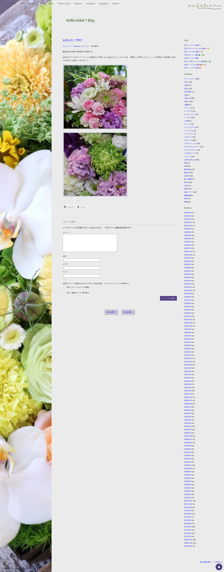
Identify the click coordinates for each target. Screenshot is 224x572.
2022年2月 (188, 352)
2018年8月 (188, 475)
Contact (115, 4)
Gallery (32, 4)
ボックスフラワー (190, 150)
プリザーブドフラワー (192, 147)
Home (13, 4)
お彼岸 (186, 85)
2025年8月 (188, 232)
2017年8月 (188, 514)
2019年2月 (188, 465)
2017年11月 (188, 504)
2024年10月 (188, 255)
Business (79, 4)
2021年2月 (188, 391)
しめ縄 (186, 121)
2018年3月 (188, 491)
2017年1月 (188, 536)
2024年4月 (188, 274)
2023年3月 (188, 313)
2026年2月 (188, 216)
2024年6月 (188, 268)
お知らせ (77, 46)
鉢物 (185, 202)
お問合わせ (218, 562)
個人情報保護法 (205, 562)
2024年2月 (188, 281)
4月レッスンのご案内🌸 (192, 45)
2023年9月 (188, 293)
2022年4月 (188, 345)
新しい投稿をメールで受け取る (78, 296)
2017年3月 (188, 530)
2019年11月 (188, 439)
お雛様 (186, 105)
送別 (185, 198)
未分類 (186, 176)
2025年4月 (188, 242)
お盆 (185, 95)
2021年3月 (188, 387)
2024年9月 (188, 258)
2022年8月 (188, 332)
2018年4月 (188, 488)
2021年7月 (188, 374)
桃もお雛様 (188, 179)
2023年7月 (188, 300)
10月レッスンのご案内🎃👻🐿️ (195, 64)
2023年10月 (188, 290)
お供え (186, 82)
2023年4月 (188, 310)
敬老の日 (187, 172)
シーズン (187, 117)
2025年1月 (188, 248)
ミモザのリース (189, 153)
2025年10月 (188, 226)
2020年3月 (188, 426)
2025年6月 (188, 235)
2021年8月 (188, 371)
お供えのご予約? (72, 40)
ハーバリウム (189, 130)
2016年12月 (188, 540)
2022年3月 (188, 348)
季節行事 (187, 169)
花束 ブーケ (188, 192)
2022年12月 (188, 319)
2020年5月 (188, 420)
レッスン (187, 156)
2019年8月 (188, 449)
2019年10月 (188, 442)
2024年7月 (188, 264)
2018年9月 (188, 471)
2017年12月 (188, 501)
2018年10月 (188, 468)
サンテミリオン (189, 114)
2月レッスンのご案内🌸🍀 (193, 51)
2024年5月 (188, 271)
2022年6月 (188, 339)
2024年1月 (188, 284)
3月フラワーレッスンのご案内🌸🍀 (196, 48)
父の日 (186, 185)
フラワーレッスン (190, 143)
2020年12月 (188, 397)
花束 (185, 189)
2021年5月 (188, 381)
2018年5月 (188, 484)
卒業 (185, 166)
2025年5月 (188, 238)
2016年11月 (188, 543)
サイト (65, 275)
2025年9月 (188, 229)
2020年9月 (188, 407)
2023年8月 (188, 297)
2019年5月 (188, 459)
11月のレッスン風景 (191, 58)
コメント (66, 232)
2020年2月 (188, 429)
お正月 (186, 88)
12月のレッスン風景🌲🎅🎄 (194, 55)
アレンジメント (68, 46)
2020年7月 (188, 413)
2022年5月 (188, 342)
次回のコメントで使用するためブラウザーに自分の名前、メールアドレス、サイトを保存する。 (96, 287)
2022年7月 (188, 336)
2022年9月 (188, 329)
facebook (91, 4)
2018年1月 (188, 497)
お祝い (186, 101)
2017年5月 (188, 523)
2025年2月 (188, 245)
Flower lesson (64, 4)
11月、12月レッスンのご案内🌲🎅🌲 (197, 61)
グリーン (187, 108)
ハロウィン (188, 137)
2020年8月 (188, 410)
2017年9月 (188, 510)
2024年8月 (188, 261)
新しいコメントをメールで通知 (78, 290)
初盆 (185, 163)
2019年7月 (188, 452)
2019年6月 (188, 455)
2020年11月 (188, 400)
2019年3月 (188, 462)
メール (65, 267)
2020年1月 (188, 433)
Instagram (103, 4)
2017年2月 (188, 533)
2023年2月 (188, 316)
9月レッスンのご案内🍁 (192, 68)
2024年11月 (188, 251)
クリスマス (188, 111)
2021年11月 (188, 362)
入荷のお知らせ (189, 160)
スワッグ (187, 124)
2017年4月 (188, 527)
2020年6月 (188, 417)
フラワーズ (85, 46)
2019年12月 (188, 436)
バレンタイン (189, 134)
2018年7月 (188, 478)
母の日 (186, 182)
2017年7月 (188, 517)
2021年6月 (188, 378)
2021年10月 (188, 365)
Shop (22, 4)
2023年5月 (188, 306)
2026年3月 (188, 212)
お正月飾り (188, 92)
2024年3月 (188, 277)
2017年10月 (188, 507)
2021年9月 (188, 368)
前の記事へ (111, 315)
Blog (42, 4)
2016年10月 (188, 546)
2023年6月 (188, 303)
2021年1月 (188, 394)
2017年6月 (188, 520)
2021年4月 (188, 384)
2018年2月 (188, 494)
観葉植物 (187, 195)
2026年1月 (188, 219)
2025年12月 (188, 222)
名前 (65, 259)
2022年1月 (188, 355)
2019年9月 (188, 446)
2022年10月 (188, 326)
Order (51, 4)
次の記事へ (128, 315)
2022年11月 (188, 323)
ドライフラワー (189, 127)
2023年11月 (188, 287)
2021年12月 (188, 358)
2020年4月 (188, 423)
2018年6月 (188, 481)
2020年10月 (188, 404)
